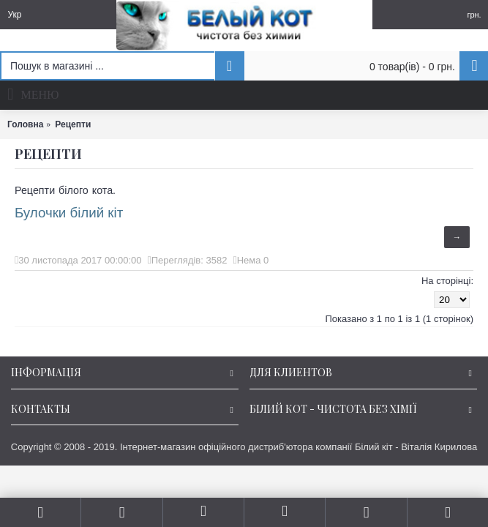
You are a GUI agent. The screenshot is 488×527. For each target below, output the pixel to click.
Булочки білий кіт (69, 212)
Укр (14, 15)
